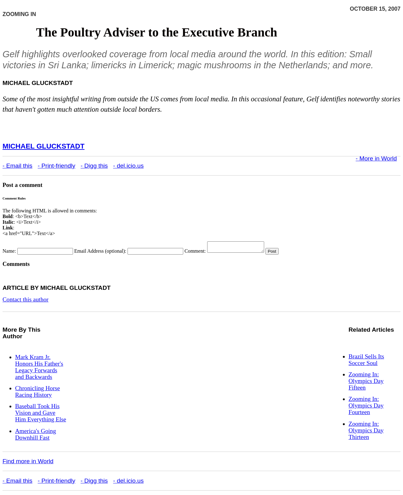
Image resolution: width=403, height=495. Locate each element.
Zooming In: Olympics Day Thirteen (366, 432)
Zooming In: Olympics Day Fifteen (366, 383)
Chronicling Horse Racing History (37, 393)
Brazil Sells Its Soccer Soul (366, 361)
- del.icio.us (128, 165)
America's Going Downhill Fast (35, 436)
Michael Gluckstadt (43, 146)
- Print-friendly (56, 165)
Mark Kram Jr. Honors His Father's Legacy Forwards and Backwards (39, 369)
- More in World (376, 158)
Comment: (195, 253)
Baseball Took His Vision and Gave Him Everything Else (40, 415)
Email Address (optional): (100, 253)
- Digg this (94, 165)
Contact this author (25, 301)
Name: (9, 253)
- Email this (17, 165)
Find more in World (28, 463)
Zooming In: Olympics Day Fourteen (366, 407)
